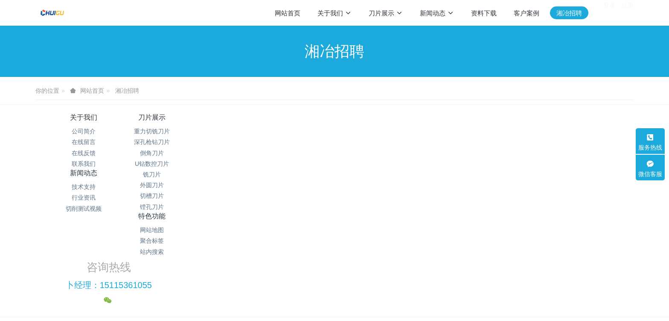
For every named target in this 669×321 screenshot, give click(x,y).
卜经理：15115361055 (510, 141)
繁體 (334, 300)
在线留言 (84, 141)
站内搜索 (385, 153)
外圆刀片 (184, 185)
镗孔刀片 (184, 206)
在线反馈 (84, 153)
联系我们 (84, 163)
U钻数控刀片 (184, 163)
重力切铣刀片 (184, 131)
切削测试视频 (284, 153)
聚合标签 (385, 141)
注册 (628, 12)
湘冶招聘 (127, 90)
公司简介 (84, 131)
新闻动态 (284, 117)
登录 (609, 12)
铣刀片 (184, 174)
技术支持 (284, 131)
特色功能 (384, 117)
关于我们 (83, 117)
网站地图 (385, 131)
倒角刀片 (184, 153)
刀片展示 (184, 117)
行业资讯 (284, 141)
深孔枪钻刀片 (184, 141)
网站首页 (287, 13)
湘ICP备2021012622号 (334, 262)
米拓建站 (342, 284)
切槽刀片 (184, 195)
